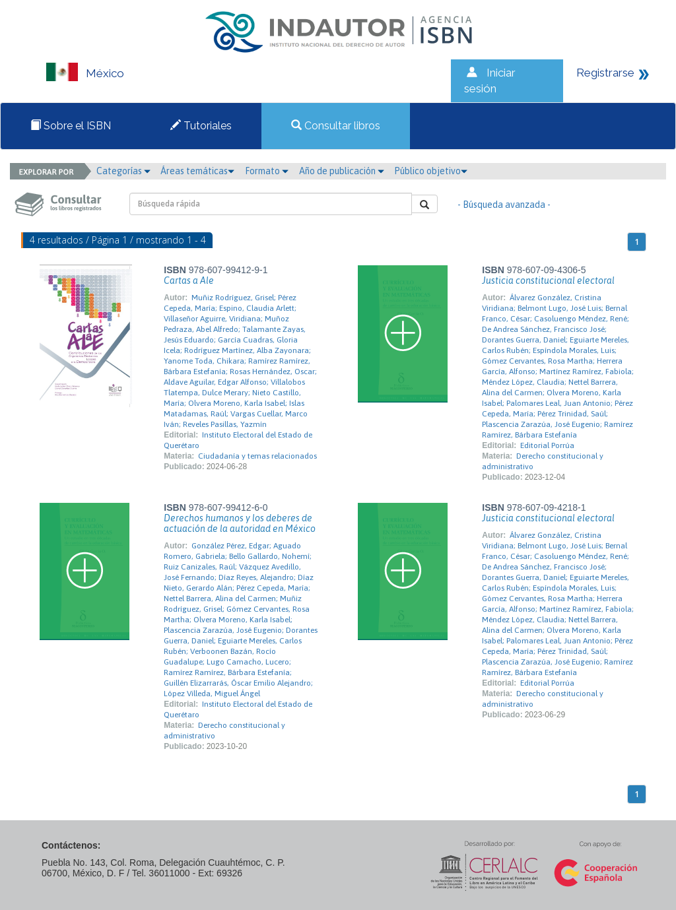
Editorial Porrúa (547, 445)
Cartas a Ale (189, 280)
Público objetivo (430, 171)
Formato (266, 171)
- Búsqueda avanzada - (504, 204)
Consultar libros (335, 125)
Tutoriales (201, 125)
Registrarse (605, 72)
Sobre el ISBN (70, 125)
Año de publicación (341, 171)
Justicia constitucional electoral (548, 280)
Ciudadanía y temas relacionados (257, 456)
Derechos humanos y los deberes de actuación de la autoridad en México (240, 523)
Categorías (123, 171)
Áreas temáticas (197, 171)
